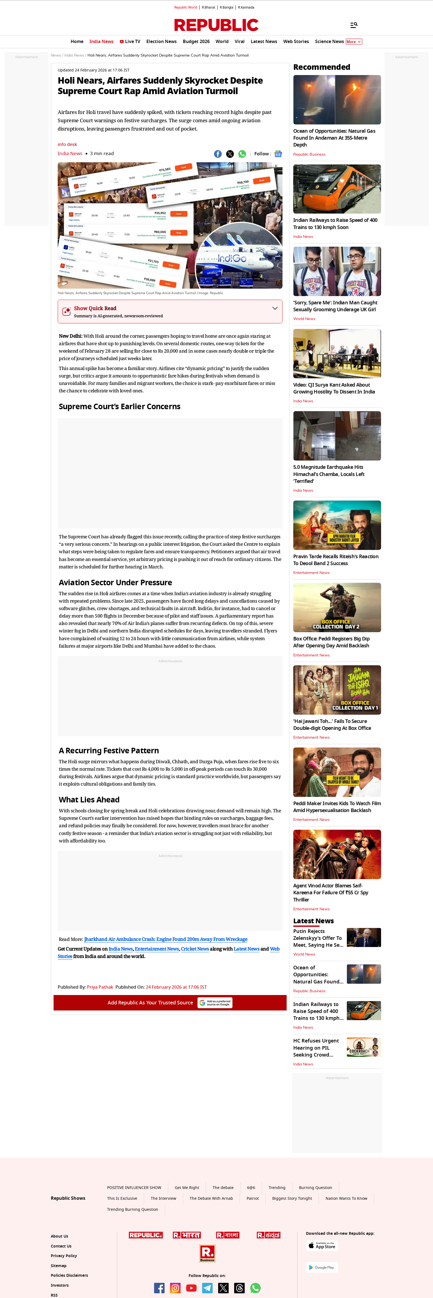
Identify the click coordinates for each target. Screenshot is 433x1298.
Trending (277, 1188)
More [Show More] (354, 41)
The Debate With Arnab (211, 1198)
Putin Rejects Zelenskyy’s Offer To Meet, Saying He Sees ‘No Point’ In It (319, 942)
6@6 (251, 1188)
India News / (75, 55)
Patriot (253, 1198)
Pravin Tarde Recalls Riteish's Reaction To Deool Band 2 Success (336, 560)
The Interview (163, 1198)
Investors (60, 1285)
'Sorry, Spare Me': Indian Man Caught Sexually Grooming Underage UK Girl (335, 306)
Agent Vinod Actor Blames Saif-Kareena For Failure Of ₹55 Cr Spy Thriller (330, 892)
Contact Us (61, 1246)
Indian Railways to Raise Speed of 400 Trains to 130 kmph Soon (335, 224)
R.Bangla (226, 7)
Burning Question (315, 1188)
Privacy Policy (64, 1256)
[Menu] (351, 24)
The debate (223, 1188)
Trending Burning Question (132, 1209)
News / (57, 55)
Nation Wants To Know (346, 1198)
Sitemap (59, 1266)
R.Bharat (208, 7)
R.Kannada (246, 7)
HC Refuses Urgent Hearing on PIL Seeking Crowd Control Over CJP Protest (316, 1054)
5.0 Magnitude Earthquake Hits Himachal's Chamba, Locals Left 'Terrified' (328, 474)
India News (70, 153)
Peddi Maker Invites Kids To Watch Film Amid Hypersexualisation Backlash (337, 807)
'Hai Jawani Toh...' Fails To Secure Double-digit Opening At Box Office (332, 725)
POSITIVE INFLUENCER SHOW (134, 1188)
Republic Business (309, 154)
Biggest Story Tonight (292, 1198)
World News (304, 319)
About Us (59, 1236)
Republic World (185, 7)
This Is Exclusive (122, 1198)
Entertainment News (311, 573)
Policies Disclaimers (69, 1275)
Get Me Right (187, 1188)
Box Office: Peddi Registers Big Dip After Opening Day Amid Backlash (331, 642)
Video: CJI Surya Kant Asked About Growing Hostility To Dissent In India (334, 388)
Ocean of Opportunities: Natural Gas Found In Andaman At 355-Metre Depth (334, 137)
